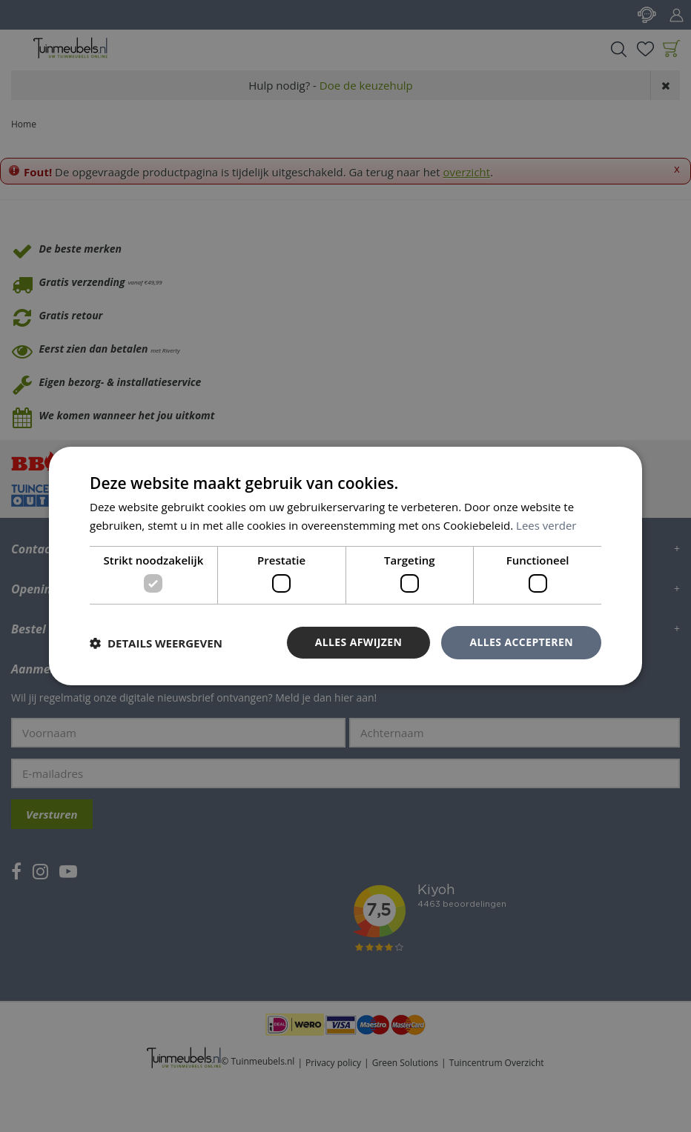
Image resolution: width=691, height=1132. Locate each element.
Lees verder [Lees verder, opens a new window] (546, 525)
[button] (156, 643)
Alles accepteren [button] (521, 642)
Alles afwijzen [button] (359, 642)
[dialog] (345, 566)
